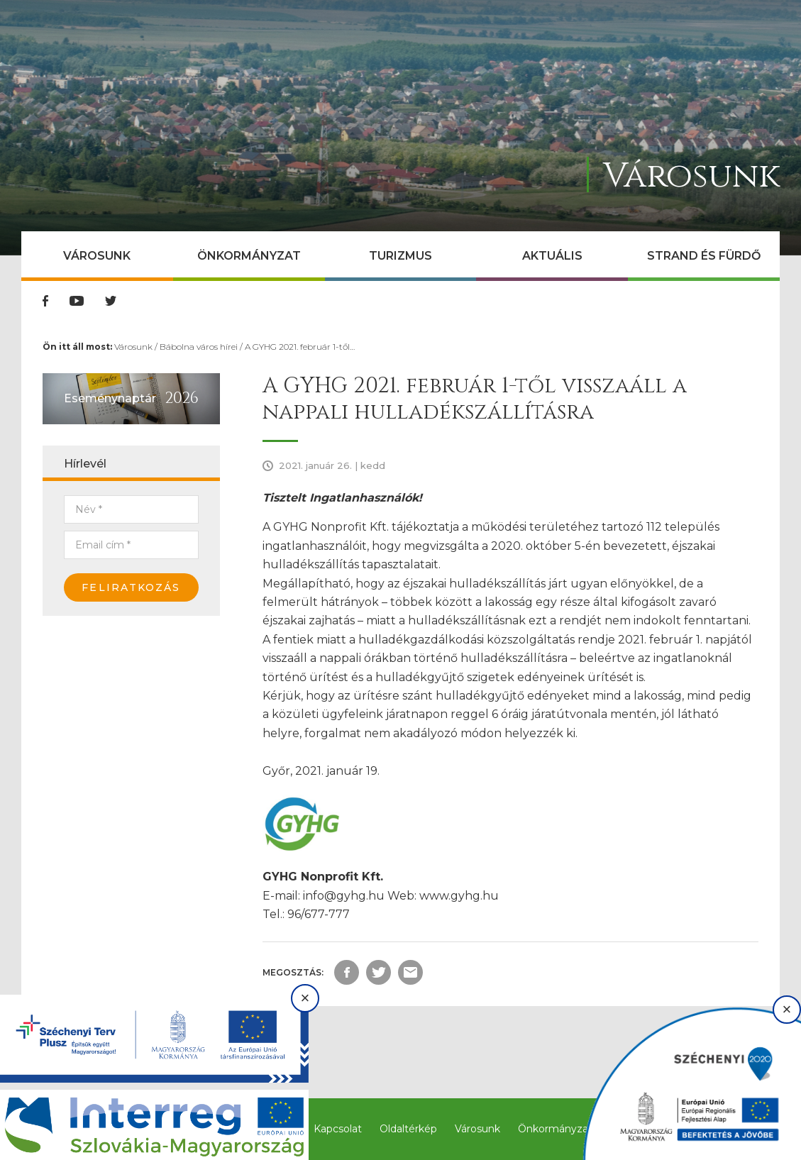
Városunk (97, 256)
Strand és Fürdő (704, 256)
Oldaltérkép (408, 1128)
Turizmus (400, 256)
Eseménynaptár (110, 398)
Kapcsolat (338, 1128)
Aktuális (552, 256)
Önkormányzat (249, 256)
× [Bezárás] (305, 998)
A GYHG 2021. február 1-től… (300, 346)
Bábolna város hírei (199, 346)
